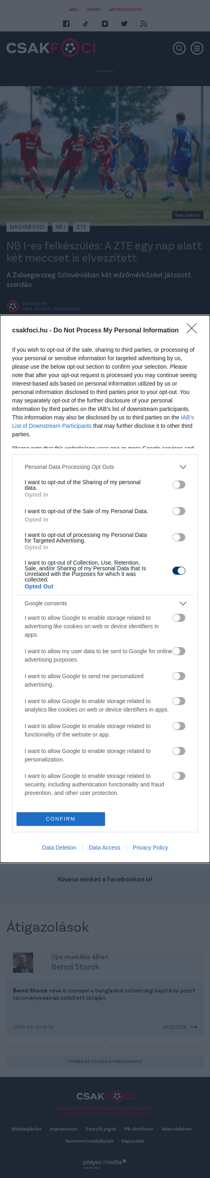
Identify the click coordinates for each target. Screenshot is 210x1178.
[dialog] (105, 589)
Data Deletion (59, 847)
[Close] (194, 330)
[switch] (178, 485)
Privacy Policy (150, 847)
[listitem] (105, 467)
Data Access (104, 847)
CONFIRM (61, 819)
